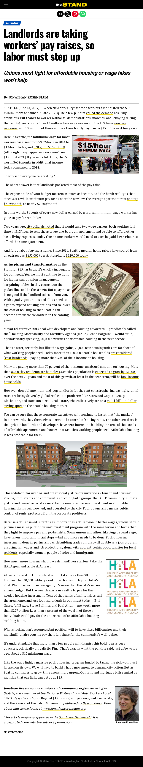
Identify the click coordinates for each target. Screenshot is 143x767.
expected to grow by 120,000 (115, 372)
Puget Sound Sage (122, 532)
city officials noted (40, 226)
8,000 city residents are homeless (35, 372)
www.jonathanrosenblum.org (63, 708)
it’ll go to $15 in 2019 (49, 147)
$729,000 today (77, 255)
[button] (6, 5)
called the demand (99, 113)
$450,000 (32, 255)
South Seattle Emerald (75, 717)
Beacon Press (92, 703)
